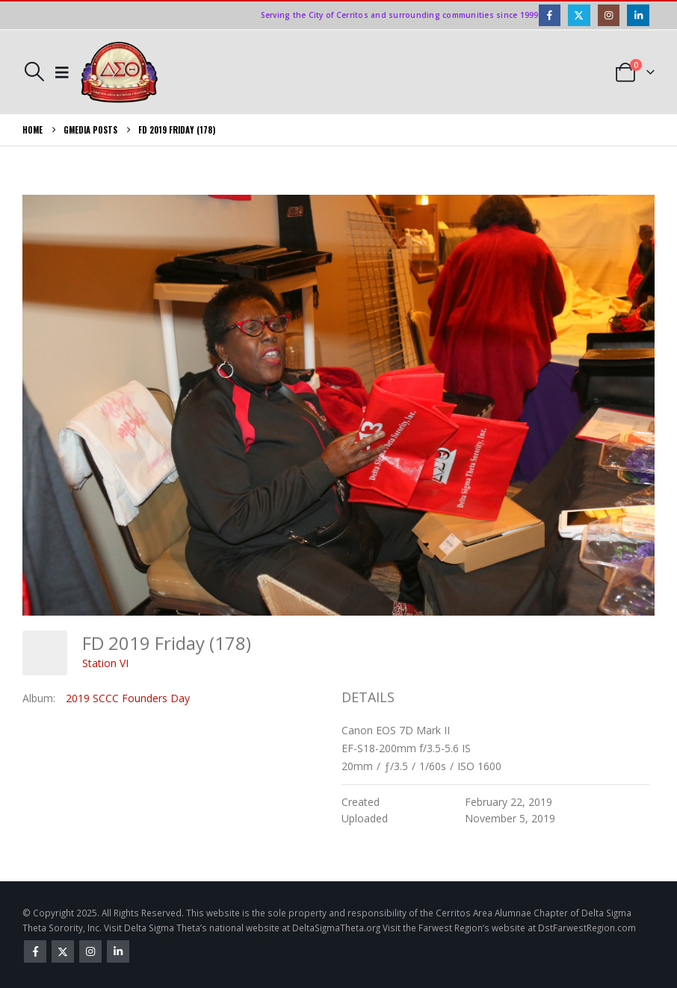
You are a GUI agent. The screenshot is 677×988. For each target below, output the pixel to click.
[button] (34, 71)
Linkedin (118, 951)
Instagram (90, 951)
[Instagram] (608, 15)
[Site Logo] (119, 73)
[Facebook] (549, 15)
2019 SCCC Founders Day (128, 698)
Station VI (105, 663)
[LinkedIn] (638, 15)
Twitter (63, 951)
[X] (579, 15)
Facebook (35, 951)
